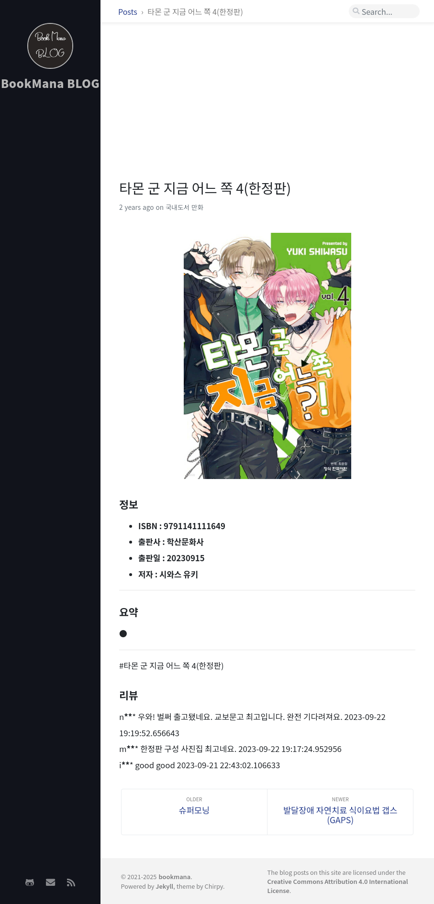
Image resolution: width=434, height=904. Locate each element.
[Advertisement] (50, 249)
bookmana (174, 876)
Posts (128, 11)
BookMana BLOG (50, 83)
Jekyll (164, 886)
